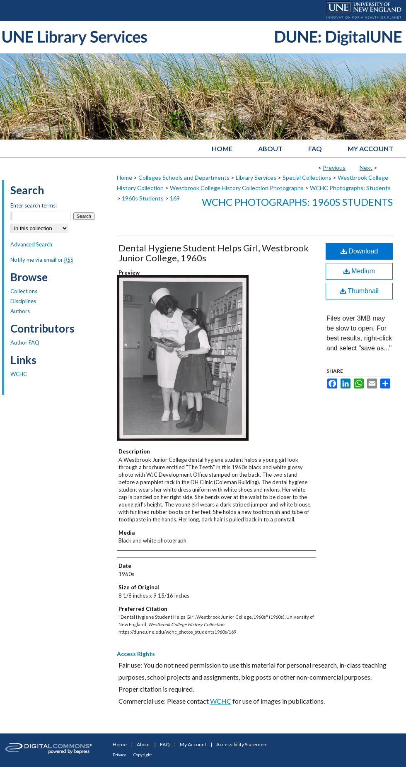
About (143, 744)
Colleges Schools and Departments (184, 177)
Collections (23, 291)
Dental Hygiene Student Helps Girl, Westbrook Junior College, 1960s (213, 252)
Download (359, 251)
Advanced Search (31, 244)
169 (175, 198)
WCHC (220, 701)
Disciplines (23, 301)
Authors (20, 311)
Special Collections (307, 177)
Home (124, 177)
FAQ (165, 744)
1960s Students (143, 198)
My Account (193, 744)
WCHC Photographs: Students (350, 187)
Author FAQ (24, 342)
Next (366, 167)
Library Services (256, 177)
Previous (334, 167)
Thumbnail (359, 290)
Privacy (119, 754)
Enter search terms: (33, 205)
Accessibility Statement (242, 744)
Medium (359, 271)
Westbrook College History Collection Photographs (237, 187)
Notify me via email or (41, 259)
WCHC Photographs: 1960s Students (297, 202)
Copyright (142, 754)
